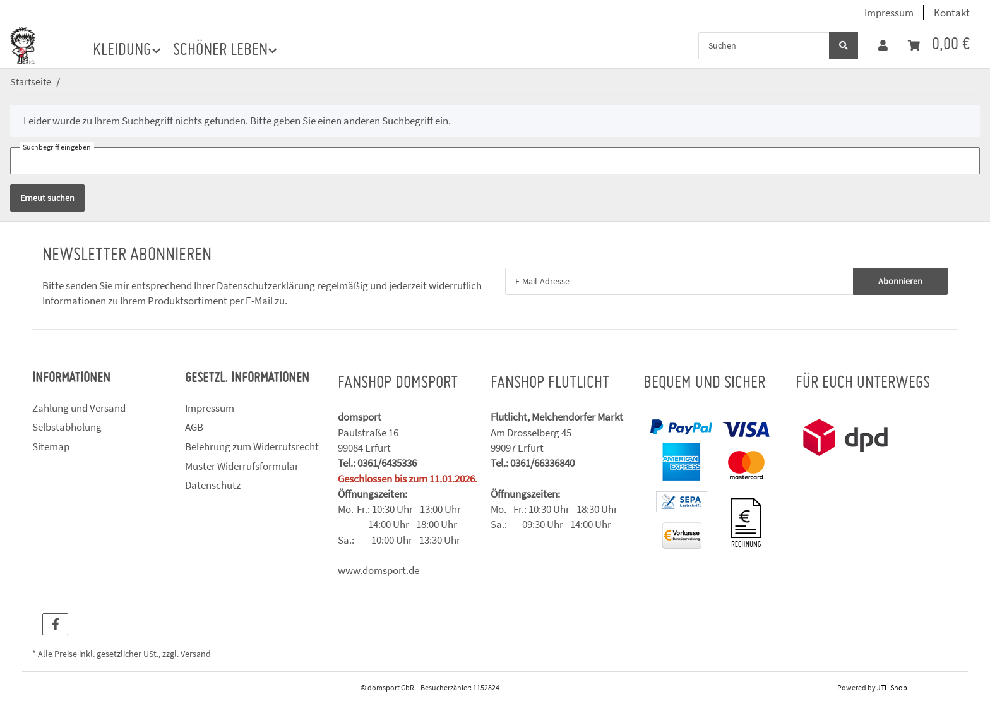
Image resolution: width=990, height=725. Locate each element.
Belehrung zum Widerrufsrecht (252, 446)
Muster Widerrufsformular (242, 466)
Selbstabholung (67, 427)
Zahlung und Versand (79, 408)
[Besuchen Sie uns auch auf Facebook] (55, 624)
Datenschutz (213, 485)
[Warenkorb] (939, 45)
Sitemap (50, 446)
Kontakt (952, 13)
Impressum (889, 13)
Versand (196, 654)
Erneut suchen (47, 197)
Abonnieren (900, 281)
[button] (883, 45)
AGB (194, 427)
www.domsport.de (378, 570)
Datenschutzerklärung (266, 285)
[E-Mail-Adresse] (679, 281)
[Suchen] (764, 45)
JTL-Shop (892, 687)
